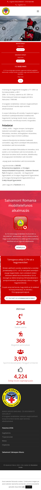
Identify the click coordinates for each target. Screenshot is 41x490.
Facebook (17, 185)
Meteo (4, 455)
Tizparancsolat (7, 451)
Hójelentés (6, 459)
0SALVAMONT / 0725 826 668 (24, 2)
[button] (38, 11)
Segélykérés (6, 447)
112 (24, 5)
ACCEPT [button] (29, 487)
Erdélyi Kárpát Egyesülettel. (11, 180)
